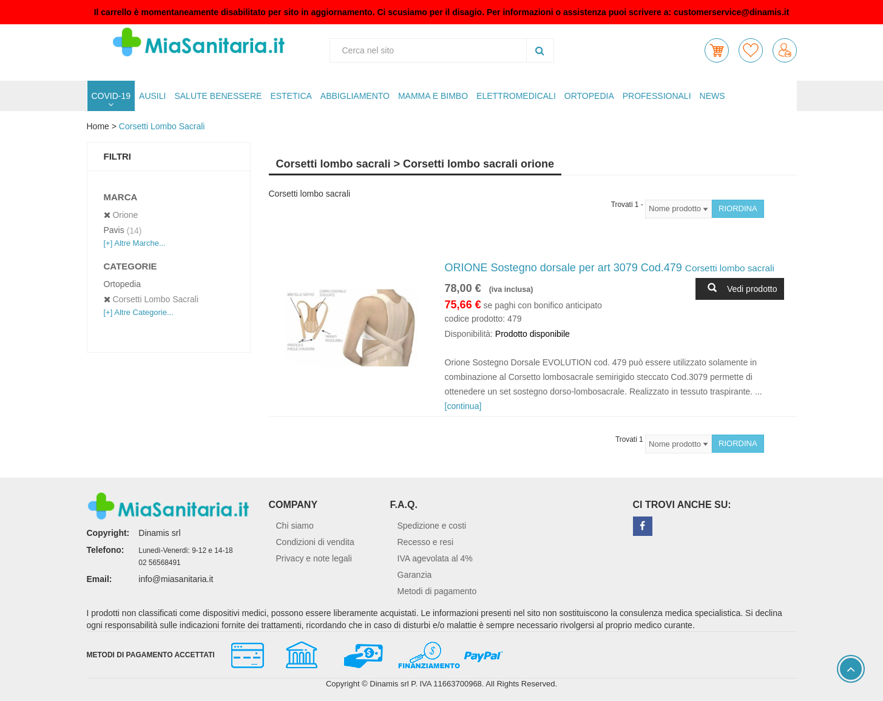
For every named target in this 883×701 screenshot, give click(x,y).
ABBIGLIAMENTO (355, 96)
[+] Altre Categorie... (139, 312)
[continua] (463, 406)
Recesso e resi (426, 542)
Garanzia (415, 575)
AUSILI (152, 96)
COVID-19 (111, 96)
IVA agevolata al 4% (435, 558)
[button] (717, 50)
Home (98, 126)
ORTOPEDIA (589, 96)
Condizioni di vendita (315, 542)
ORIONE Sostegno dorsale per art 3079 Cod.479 (609, 268)
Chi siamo (295, 525)
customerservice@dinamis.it (731, 12)
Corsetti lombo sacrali (162, 126)
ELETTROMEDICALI (516, 96)
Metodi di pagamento (437, 591)
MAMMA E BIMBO (433, 96)
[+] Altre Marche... (135, 243)
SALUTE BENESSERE (218, 96)
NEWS (712, 96)
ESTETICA (290, 96)
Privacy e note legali (314, 558)
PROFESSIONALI (657, 96)
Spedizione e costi (432, 525)
